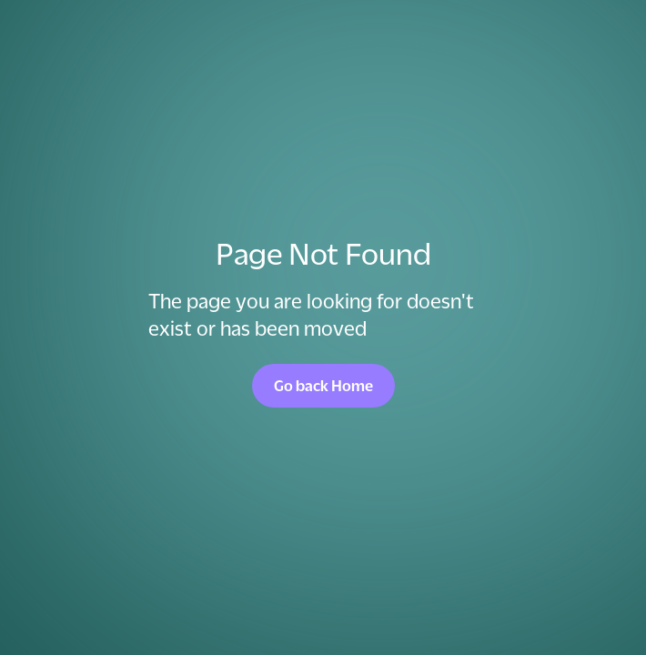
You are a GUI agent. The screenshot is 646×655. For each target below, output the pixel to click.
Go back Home (323, 386)
